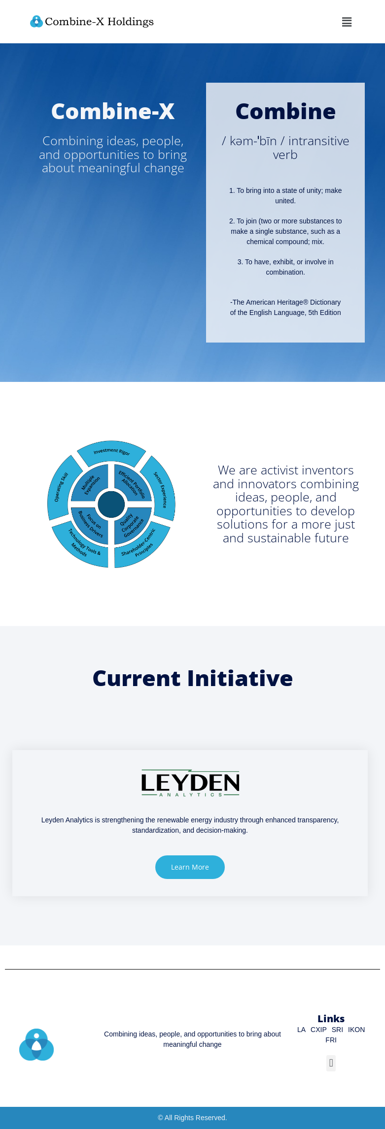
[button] (346, 21)
